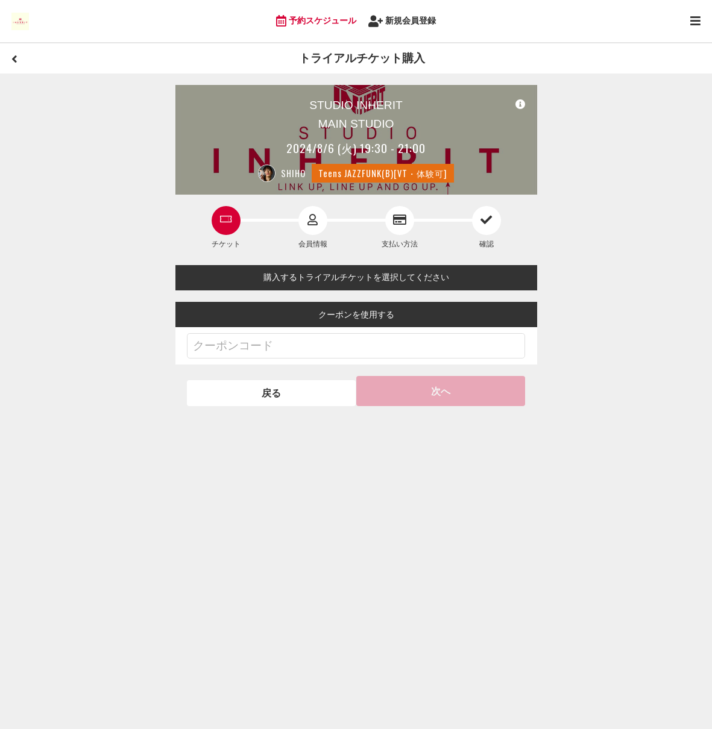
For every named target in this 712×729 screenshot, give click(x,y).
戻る (270, 390)
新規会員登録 (402, 21)
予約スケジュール (316, 21)
